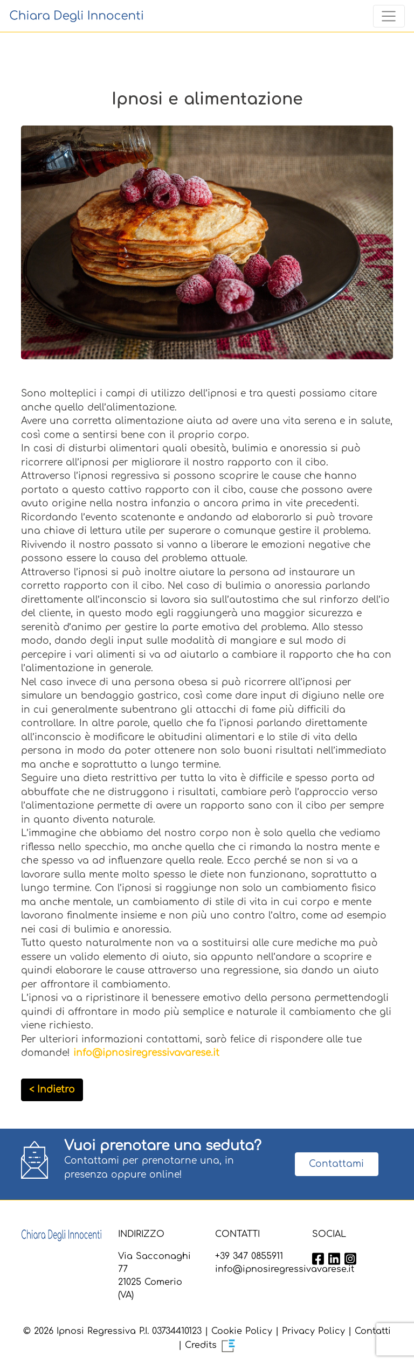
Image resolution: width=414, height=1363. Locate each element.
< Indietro (52, 1089)
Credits (210, 1345)
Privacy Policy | (316, 1331)
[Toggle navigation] (389, 16)
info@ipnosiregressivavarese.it (146, 1053)
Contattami (336, 1164)
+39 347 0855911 (249, 1256)
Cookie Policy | (245, 1331)
